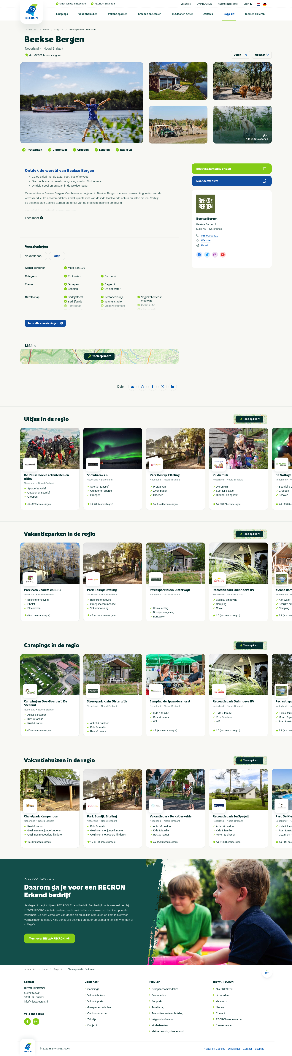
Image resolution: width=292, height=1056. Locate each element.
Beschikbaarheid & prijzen (231, 169)
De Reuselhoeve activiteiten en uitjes (46, 477)
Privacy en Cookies (214, 1048)
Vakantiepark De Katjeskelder (171, 816)
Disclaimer (234, 1048)
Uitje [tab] (57, 256)
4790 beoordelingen (168, 842)
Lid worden (222, 995)
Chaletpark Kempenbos (41, 816)
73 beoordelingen (41, 615)
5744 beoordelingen (168, 504)
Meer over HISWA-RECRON (49, 938)
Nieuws (220, 1007)
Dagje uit (229, 14)
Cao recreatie (223, 1025)
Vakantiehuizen (87, 14)
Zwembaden (159, 995)
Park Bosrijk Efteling (165, 475)
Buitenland (106, 479)
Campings (62, 14)
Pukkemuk (220, 475)
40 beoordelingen (103, 504)
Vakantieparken (117, 14)
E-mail (205, 245)
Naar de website (231, 181)
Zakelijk (208, 14)
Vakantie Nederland (228, 4)
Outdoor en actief (182, 14)
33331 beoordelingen (47, 55)
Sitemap (259, 1048)
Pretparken (158, 1001)
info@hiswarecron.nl (36, 1001)
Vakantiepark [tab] (33, 256)
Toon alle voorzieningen (45, 323)
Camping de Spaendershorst (170, 701)
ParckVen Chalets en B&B (42, 590)
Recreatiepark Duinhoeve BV (233, 590)
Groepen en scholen (149, 14)
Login (248, 4)
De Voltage (283, 475)
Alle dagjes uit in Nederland (82, 29)
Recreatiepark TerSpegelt (231, 816)
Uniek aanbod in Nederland (71, 3)
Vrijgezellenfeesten (163, 1019)
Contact (220, 1013)
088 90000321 (209, 235)
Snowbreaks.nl (98, 475)
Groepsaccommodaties (165, 989)
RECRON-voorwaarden (229, 1019)
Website (205, 240)
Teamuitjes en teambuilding (167, 1013)
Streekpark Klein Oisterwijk (170, 590)
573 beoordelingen (230, 615)
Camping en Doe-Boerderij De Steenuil (45, 703)
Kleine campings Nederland (167, 1031)
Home (46, 29)
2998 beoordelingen (230, 842)
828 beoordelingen (41, 504)
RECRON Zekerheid (103, 3)
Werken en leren (255, 14)
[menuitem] (62, 14)
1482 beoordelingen (230, 504)
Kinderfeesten (160, 1025)
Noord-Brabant (46, 483)
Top (267, 972)
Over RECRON (204, 4)
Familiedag (158, 1007)
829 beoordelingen (41, 842)
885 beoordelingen (41, 730)
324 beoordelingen (167, 730)
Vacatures (186, 4)
